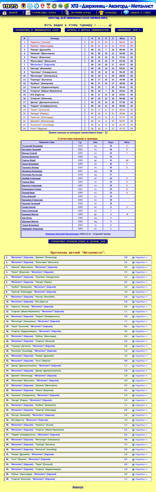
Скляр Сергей (29, 207)
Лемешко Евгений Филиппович (62, 234)
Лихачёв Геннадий (31, 203)
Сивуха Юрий (28, 160)
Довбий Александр (31, 178)
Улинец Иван (28, 182)
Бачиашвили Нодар (31, 189)
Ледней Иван (28, 193)
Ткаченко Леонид (30, 167)
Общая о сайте (137, 13)
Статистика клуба (40, 13)
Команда (107, 13)
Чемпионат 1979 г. (128, 30)
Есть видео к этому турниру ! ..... (78, 25)
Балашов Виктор (30, 214)
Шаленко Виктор (30, 221)
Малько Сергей (29, 153)
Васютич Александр (32, 185)
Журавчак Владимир (32, 171)
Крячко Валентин (30, 157)
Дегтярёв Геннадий (31, 149)
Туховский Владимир (32, 146)
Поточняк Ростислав (32, 175)
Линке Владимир (30, 164)
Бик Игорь (27, 218)
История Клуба (77, 13)
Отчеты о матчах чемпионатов (88, 30)
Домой (9, 13)
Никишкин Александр (32, 229)
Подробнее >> (139, 257)
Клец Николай (29, 196)
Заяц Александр (30, 211)
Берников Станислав (32, 200)
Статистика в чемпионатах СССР (37, 30)
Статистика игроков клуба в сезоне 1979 (78, 241)
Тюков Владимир (30, 225)
